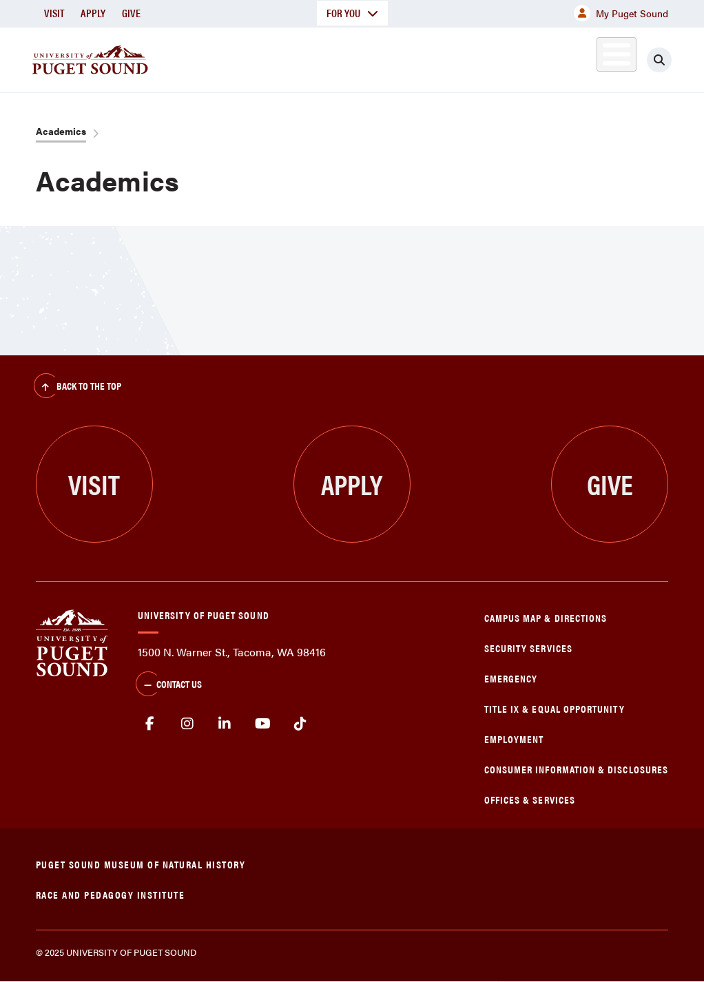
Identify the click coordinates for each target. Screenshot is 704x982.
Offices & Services (529, 799)
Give (131, 13)
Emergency (511, 678)
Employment (514, 738)
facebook (150, 724)
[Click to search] (659, 60)
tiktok (300, 724)
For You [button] (352, 13)
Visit (54, 13)
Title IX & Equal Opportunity (554, 708)
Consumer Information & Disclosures (576, 769)
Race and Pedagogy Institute (110, 894)
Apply (93, 13)
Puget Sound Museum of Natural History (141, 864)
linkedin (225, 724)
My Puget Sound (621, 13)
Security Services (528, 647)
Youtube (263, 724)
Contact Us (169, 685)
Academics (61, 131)
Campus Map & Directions (546, 617)
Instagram (188, 724)
